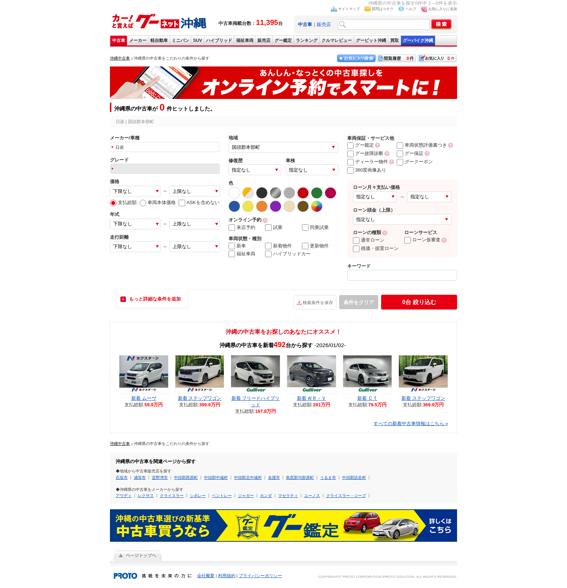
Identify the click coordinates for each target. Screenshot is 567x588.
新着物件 (278, 246)
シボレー (198, 495)
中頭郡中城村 (216, 477)
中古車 (118, 40)
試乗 (273, 227)
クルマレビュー (336, 40)
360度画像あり (366, 170)
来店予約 (242, 227)
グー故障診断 (365, 153)
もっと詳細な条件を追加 (155, 299)
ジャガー (246, 495)
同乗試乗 (315, 227)
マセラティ (288, 495)
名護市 (274, 477)
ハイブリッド (219, 40)
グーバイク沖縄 (418, 40)
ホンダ (266, 495)
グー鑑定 (283, 40)
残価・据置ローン (375, 248)
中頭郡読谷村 (354, 477)
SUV (197, 40)
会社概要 (205, 576)
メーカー (137, 40)
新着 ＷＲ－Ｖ (312, 398)
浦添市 (140, 477)
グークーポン (415, 161)
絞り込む (419, 302)
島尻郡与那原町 (300, 477)
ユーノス (312, 495)
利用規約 (226, 576)
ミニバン (180, 40)
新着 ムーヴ (143, 398)
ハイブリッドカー (288, 254)
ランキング (306, 40)
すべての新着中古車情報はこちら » (411, 423)
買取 (394, 40)
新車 (237, 246)
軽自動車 (159, 40)
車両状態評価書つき (422, 145)
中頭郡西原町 (186, 477)
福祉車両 (244, 40)
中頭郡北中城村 (248, 477)
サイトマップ (349, 9)
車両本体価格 (158, 202)
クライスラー (172, 495)
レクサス (146, 495)
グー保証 (410, 153)
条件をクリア (359, 302)
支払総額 (123, 202)
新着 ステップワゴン (200, 398)
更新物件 (315, 246)
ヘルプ (410, 9)
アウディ (124, 495)
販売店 (324, 24)
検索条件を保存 (318, 302)
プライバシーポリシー (260, 576)
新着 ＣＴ (367, 398)
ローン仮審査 (422, 239)
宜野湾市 (160, 477)
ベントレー (222, 495)
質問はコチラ (382, 9)
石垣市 (122, 477)
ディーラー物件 (367, 161)
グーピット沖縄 (371, 40)
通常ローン (368, 240)
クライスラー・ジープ (346, 495)
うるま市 (328, 477)
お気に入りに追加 (442, 9)
